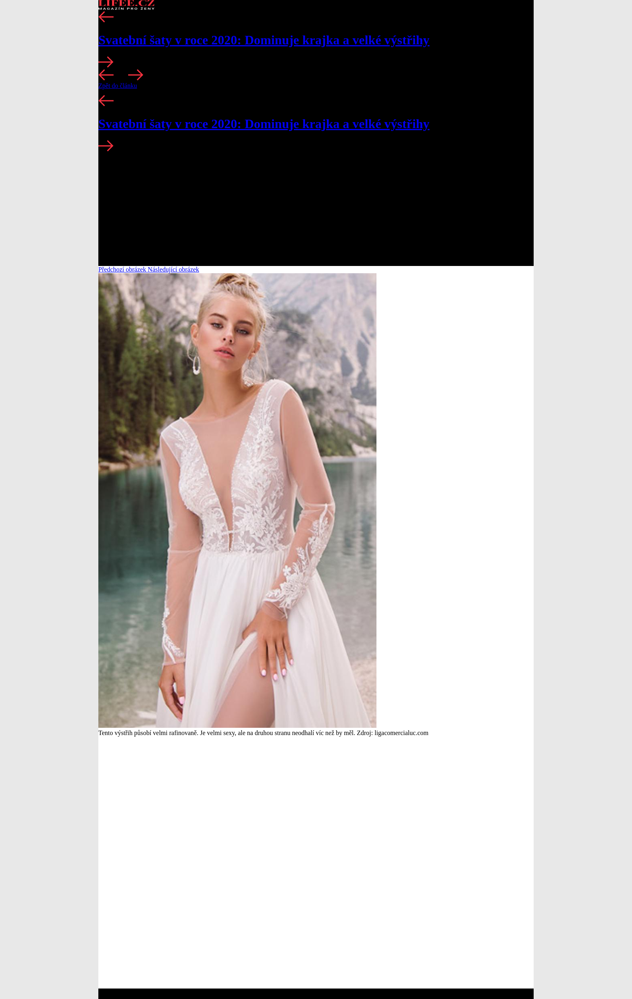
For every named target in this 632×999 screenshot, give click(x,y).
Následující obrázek (174, 269)
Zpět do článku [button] (117, 85)
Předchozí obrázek (123, 269)
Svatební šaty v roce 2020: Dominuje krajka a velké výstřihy (264, 40)
